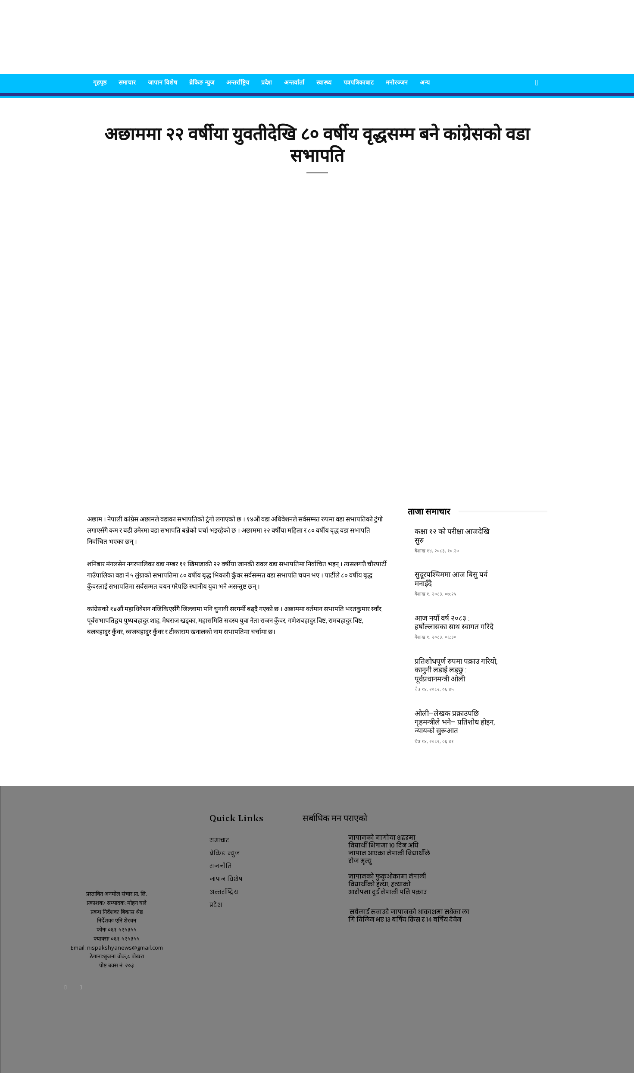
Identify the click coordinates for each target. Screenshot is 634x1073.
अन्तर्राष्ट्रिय (237, 82)
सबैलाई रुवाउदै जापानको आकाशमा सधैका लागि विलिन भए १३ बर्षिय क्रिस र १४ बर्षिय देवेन (408, 916)
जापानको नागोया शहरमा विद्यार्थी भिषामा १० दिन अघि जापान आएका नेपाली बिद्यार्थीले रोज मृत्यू (389, 850)
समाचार (127, 82)
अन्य (425, 82)
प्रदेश (266, 82)
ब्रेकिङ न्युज (201, 82)
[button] (537, 83)
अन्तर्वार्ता (294, 82)
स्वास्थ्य (323, 82)
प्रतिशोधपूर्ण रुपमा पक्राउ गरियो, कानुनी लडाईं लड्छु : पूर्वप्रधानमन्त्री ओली (456, 670)
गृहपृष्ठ (99, 82)
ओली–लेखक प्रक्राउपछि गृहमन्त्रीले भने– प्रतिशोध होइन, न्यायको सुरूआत (455, 722)
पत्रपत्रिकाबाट (359, 82)
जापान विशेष (162, 82)
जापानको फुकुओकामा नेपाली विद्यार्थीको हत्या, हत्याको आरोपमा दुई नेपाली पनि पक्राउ (387, 884)
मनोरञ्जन (397, 82)
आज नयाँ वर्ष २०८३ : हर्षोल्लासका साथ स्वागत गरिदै (454, 622)
